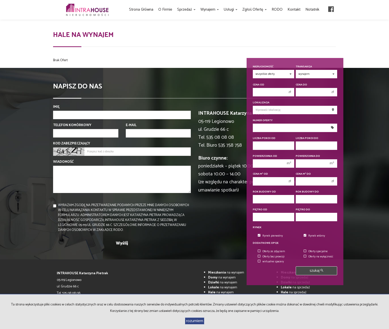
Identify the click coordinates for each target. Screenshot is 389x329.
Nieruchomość (263, 67)
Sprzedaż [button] (186, 9)
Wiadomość (63, 162)
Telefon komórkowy (72, 125)
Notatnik (312, 9)
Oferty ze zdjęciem (271, 251)
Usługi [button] (230, 9)
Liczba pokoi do (307, 138)
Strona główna (141, 9)
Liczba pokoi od (264, 138)
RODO (277, 9)
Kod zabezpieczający (71, 143)
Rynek (257, 227)
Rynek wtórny (314, 236)
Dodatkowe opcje (266, 243)
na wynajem (226, 272)
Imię (56, 107)
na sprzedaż (295, 287)
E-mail (131, 125)
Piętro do (303, 210)
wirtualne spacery (271, 261)
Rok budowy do (307, 192)
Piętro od (260, 210)
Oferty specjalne (316, 251)
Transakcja (304, 67)
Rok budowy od (264, 192)
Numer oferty (263, 120)
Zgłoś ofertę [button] (254, 9)
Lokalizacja (261, 103)
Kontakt (294, 9)
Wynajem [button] (209, 9)
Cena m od (260, 174)
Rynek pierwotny (270, 236)
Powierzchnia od (265, 156)
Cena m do (303, 174)
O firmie (165, 9)
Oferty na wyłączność (318, 256)
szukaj (316, 271)
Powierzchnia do (308, 156)
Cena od (258, 85)
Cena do (301, 85)
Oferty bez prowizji (271, 256)
